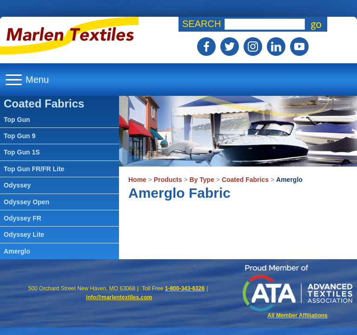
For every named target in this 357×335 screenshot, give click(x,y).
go (316, 24)
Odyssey (17, 185)
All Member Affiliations (297, 315)
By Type (202, 179)
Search (201, 24)
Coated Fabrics (245, 179)
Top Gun (17, 119)
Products (168, 179)
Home (137, 179)
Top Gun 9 (19, 136)
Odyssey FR (22, 218)
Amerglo (289, 179)
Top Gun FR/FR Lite (34, 169)
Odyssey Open (26, 202)
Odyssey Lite (24, 234)
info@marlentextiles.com (119, 297)
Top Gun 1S (22, 152)
